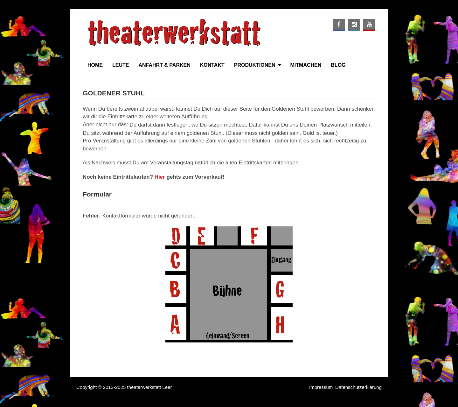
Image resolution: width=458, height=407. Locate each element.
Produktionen (254, 65)
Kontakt (212, 65)
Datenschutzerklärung (358, 387)
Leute (120, 65)
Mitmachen (306, 65)
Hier (160, 177)
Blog (338, 65)
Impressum (321, 387)
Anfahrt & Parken (164, 65)
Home (95, 65)
